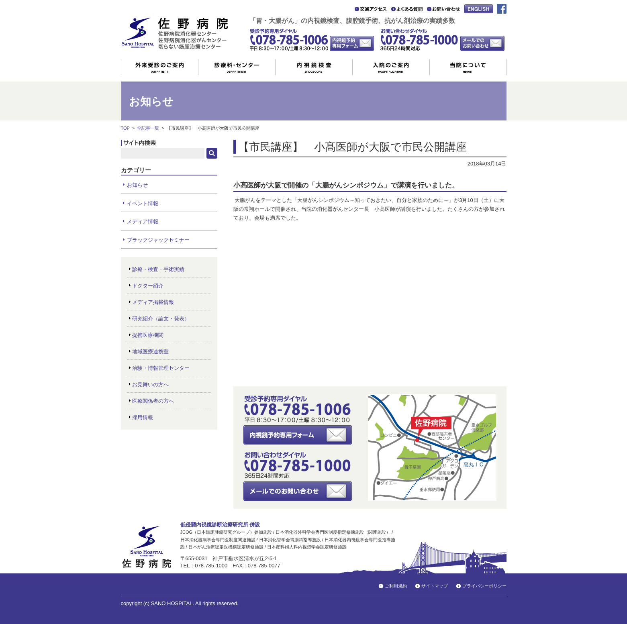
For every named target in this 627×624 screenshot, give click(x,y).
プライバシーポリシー (484, 585)
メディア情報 (142, 221)
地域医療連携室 (150, 352)
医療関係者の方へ (153, 401)
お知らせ (137, 185)
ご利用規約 (396, 585)
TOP (125, 128)
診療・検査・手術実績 (158, 269)
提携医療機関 (147, 335)
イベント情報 (142, 203)
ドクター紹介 (147, 286)
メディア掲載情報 (153, 302)
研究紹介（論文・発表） (161, 319)
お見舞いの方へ (150, 384)
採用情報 (142, 417)
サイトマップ (434, 585)
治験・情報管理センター (161, 368)
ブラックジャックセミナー (158, 240)
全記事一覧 (148, 128)
